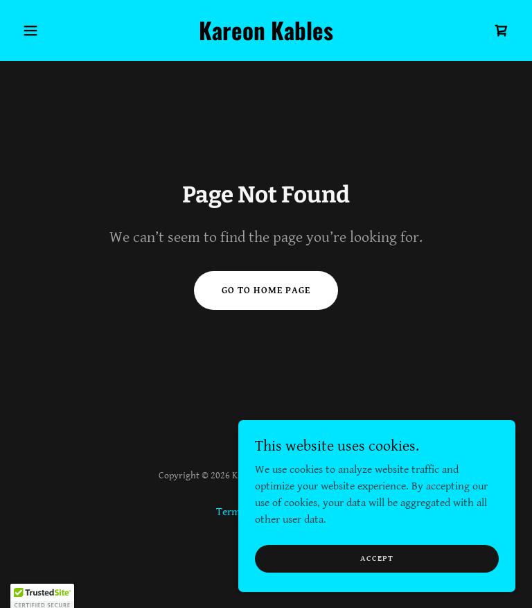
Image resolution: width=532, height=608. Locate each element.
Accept (376, 558)
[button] (54, 30)
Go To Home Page (266, 290)
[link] (266, 37)
